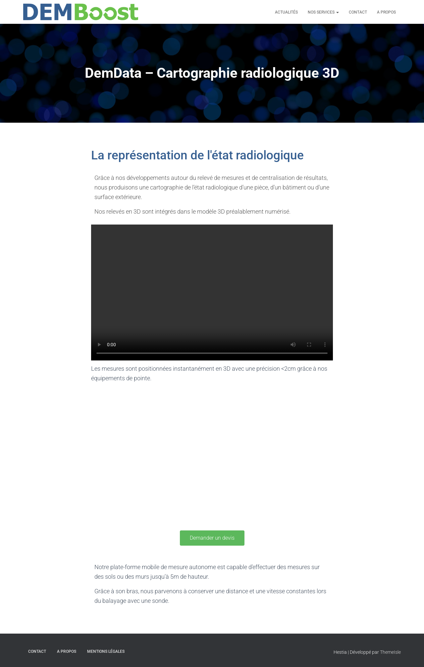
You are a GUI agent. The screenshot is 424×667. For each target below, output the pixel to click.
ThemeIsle (390, 652)
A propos (386, 12)
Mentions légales (106, 651)
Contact (358, 12)
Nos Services (323, 12)
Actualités (286, 12)
